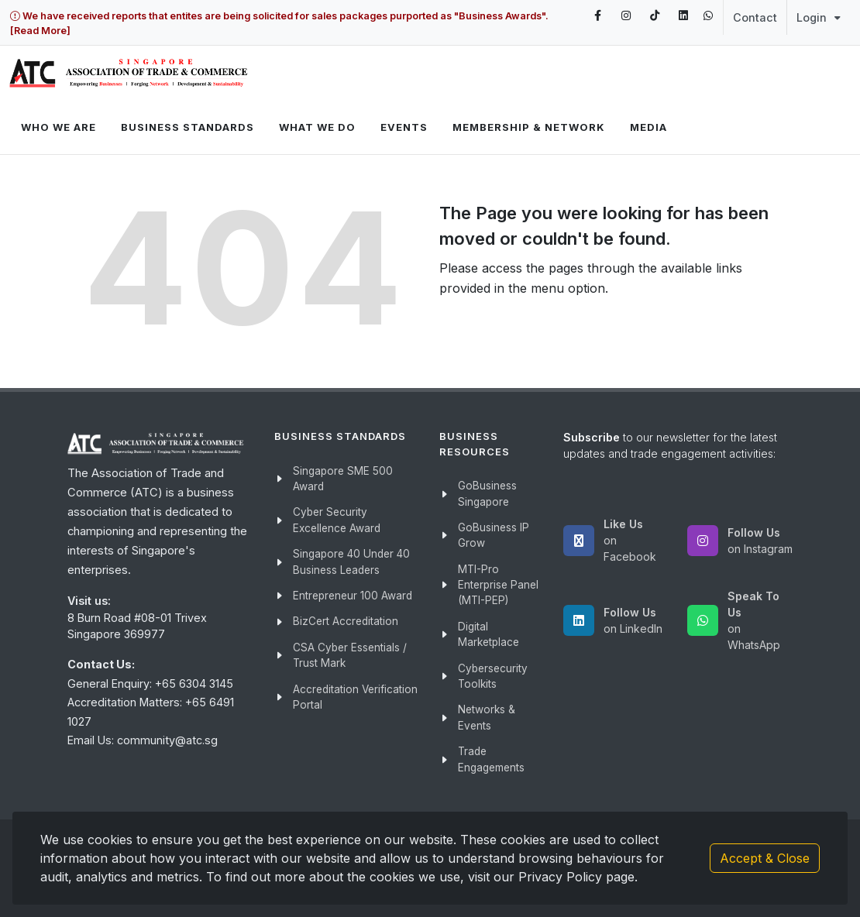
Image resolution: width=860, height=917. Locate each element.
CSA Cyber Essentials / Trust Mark (350, 655)
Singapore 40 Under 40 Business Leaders (351, 561)
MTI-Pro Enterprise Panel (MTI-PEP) (498, 585)
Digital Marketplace (488, 634)
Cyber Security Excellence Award (336, 520)
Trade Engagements (491, 759)
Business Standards (187, 127)
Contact (755, 17)
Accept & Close (765, 858)
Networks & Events (486, 717)
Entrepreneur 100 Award (352, 595)
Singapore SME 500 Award (343, 479)
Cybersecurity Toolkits (493, 676)
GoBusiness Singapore (487, 493)
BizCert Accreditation (345, 621)
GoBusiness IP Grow (493, 535)
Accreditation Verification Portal (355, 697)
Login (818, 17)
